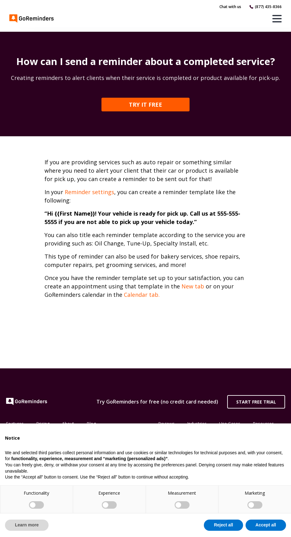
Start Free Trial (256, 402)
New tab (192, 286)
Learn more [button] (27, 524)
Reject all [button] (223, 524)
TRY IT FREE (145, 104)
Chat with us (230, 6)
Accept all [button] (266, 524)
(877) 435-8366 (268, 6)
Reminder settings (89, 192)
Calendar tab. (142, 294)
